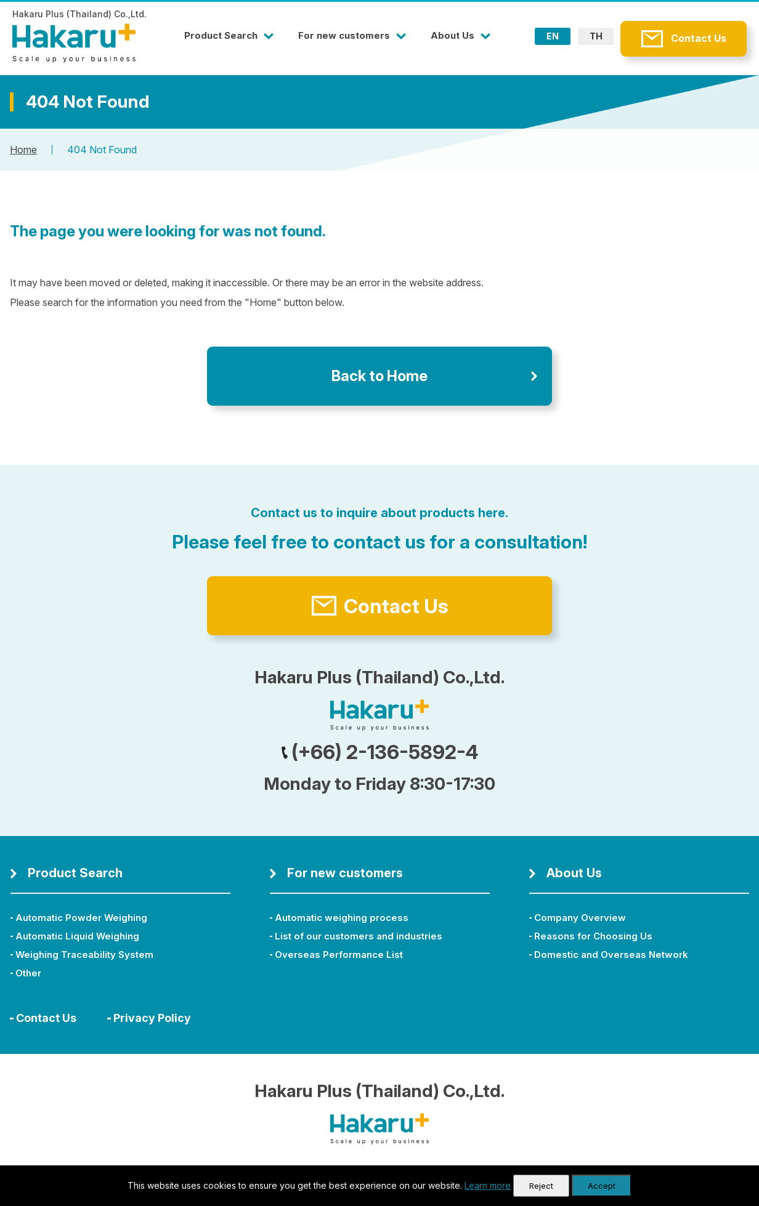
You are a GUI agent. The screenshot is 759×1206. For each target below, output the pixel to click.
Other (28, 973)
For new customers (344, 35)
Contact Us (698, 38)
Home (23, 149)
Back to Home (379, 376)
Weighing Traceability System (84, 954)
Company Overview (580, 917)
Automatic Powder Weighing (81, 917)
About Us (452, 35)
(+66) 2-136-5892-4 (380, 752)
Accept (601, 1186)
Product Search (221, 35)
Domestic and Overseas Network (611, 954)
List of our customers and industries (358, 936)
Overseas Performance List (339, 954)
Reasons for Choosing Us (593, 936)
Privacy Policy (152, 1017)
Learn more (488, 1185)
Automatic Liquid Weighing (77, 936)
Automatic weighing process (341, 917)
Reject (541, 1186)
